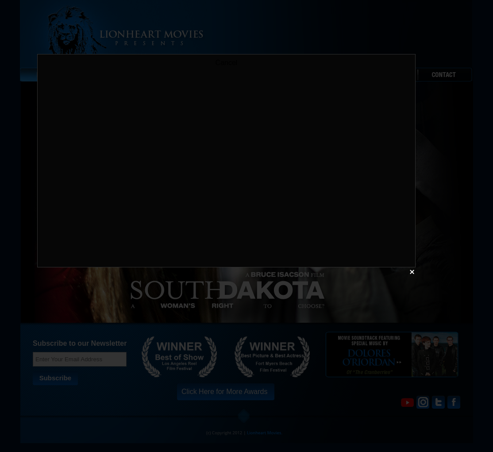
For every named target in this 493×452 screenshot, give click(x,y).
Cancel (227, 62)
